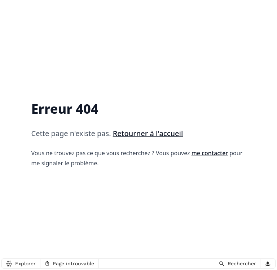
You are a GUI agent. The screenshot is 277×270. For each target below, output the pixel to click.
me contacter (210, 153)
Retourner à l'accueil (148, 133)
